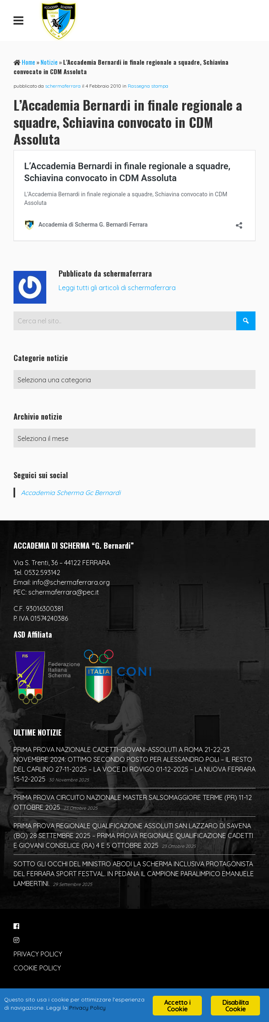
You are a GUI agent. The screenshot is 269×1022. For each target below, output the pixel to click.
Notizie (49, 61)
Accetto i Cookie (177, 1005)
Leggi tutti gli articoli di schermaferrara (117, 288)
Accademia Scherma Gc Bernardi (70, 492)
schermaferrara (63, 86)
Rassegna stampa (148, 86)
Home (28, 61)
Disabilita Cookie (235, 1005)
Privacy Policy (87, 1007)
